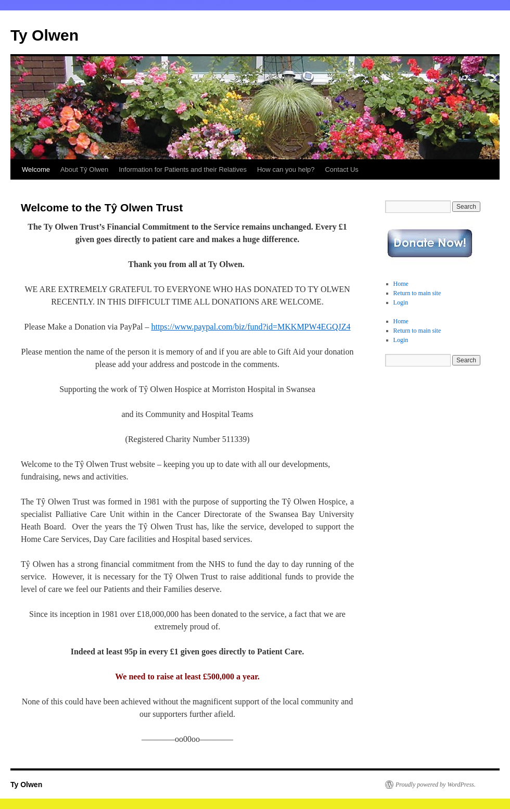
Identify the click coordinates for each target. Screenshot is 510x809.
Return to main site (417, 293)
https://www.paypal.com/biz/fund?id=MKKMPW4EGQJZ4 (250, 326)
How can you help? (286, 169)
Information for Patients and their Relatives (183, 169)
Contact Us (341, 169)
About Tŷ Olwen (84, 169)
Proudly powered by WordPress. (436, 784)
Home (401, 283)
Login (401, 302)
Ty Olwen (44, 35)
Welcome (36, 169)
